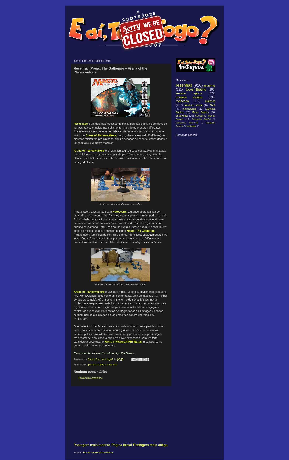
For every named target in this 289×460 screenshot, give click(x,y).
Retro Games (200, 112)
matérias (209, 85)
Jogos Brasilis (195, 89)
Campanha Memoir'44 (187, 122)
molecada (182, 101)
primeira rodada (97, 364)
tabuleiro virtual (193, 105)
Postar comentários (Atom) (98, 452)
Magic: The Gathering (141, 230)
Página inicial (121, 445)
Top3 (212, 105)
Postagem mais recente (92, 445)
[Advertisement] (120, 414)
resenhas (112, 364)
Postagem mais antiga (150, 445)
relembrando (189, 108)
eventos (210, 101)
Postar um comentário (90, 377)
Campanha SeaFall (201, 119)
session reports (189, 93)
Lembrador (191, 126)
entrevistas (182, 115)
